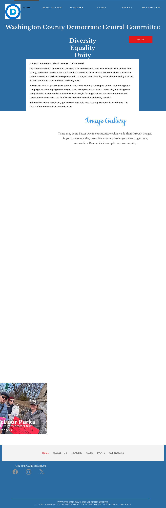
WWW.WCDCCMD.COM (69, 502)
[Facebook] (15, 471)
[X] (42, 471)
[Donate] (140, 39)
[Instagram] (28, 471)
